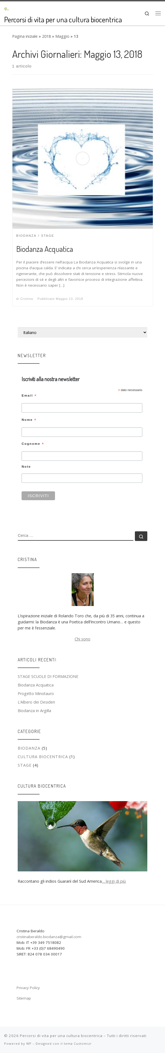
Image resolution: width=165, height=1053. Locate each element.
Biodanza (29, 748)
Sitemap (24, 998)
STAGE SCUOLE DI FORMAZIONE (48, 676)
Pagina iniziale (25, 36)
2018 (46, 36)
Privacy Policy (28, 987)
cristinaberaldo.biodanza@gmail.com (49, 936)
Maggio (62, 36)
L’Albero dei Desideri (36, 702)
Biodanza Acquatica (44, 249)
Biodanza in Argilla (34, 710)
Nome (29, 420)
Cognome (33, 444)
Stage (25, 765)
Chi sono (82, 639)
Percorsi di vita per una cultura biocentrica (61, 1035)
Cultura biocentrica (43, 756)
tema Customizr (78, 1043)
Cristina (26, 298)
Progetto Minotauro (36, 693)
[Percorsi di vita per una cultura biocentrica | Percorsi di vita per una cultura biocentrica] (6, 8)
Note (26, 466)
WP (29, 1043)
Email (29, 396)
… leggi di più (114, 881)
